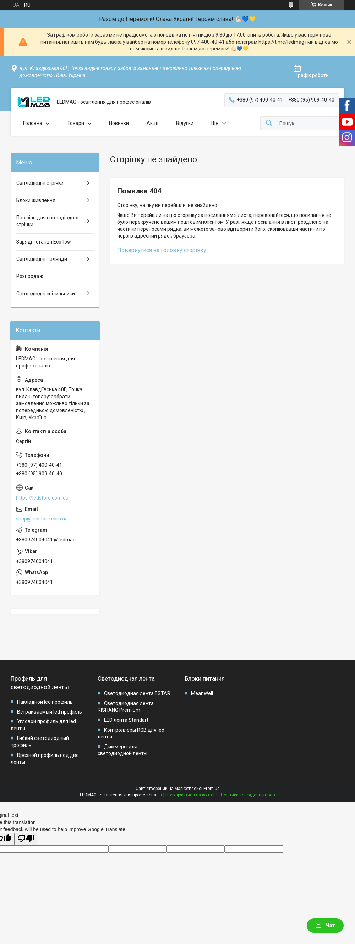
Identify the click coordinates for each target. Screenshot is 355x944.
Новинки (119, 123)
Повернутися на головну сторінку (161, 250)
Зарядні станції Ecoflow (43, 242)
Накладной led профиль (45, 702)
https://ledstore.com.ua (42, 498)
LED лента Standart (126, 720)
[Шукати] (269, 123)
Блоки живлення (35, 200)
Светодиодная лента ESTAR (137, 693)
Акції (152, 123)
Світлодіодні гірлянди (41, 259)
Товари (75, 123)
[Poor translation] (26, 839)
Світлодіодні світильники (45, 293)
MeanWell (202, 693)
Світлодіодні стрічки (40, 183)
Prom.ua (211, 788)
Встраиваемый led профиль (49, 712)
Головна (32, 123)
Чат (325, 925)
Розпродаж (29, 276)
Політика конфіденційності (248, 794)
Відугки (184, 123)
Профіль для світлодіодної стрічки (47, 221)
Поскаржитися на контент (191, 794)
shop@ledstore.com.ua (42, 519)
